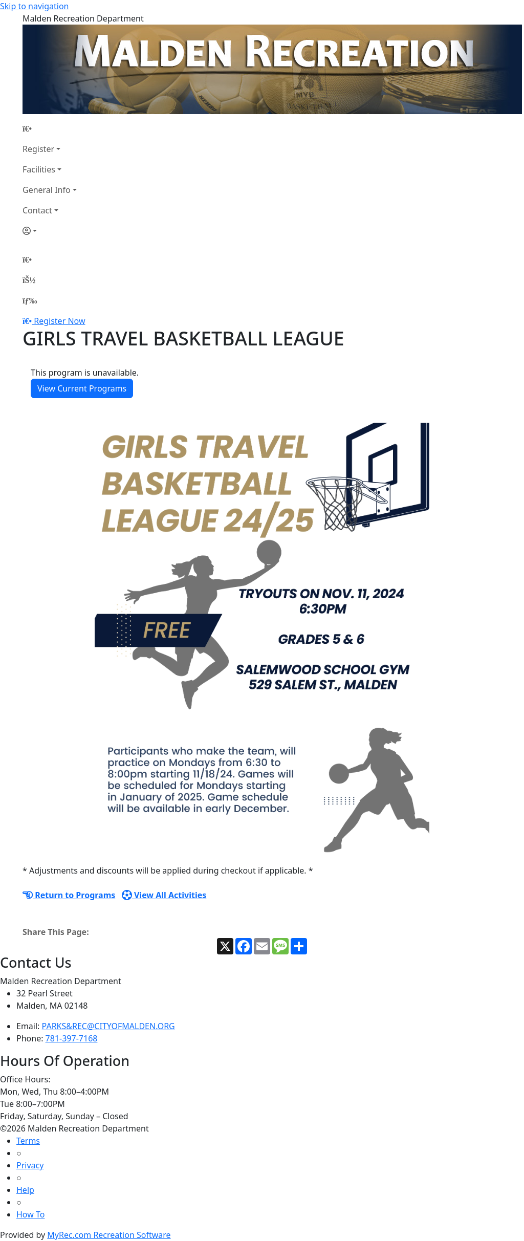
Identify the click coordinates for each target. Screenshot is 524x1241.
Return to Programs (69, 895)
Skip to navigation (34, 6)
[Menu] (30, 300)
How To (30, 1214)
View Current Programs (81, 388)
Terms (28, 1140)
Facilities (39, 169)
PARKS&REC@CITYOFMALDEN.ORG (108, 1026)
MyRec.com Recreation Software (108, 1234)
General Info (47, 189)
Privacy (29, 1165)
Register (38, 149)
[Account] (50, 231)
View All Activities (164, 895)
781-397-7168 (72, 1038)
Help (25, 1189)
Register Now (59, 320)
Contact (37, 210)
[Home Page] (50, 128)
